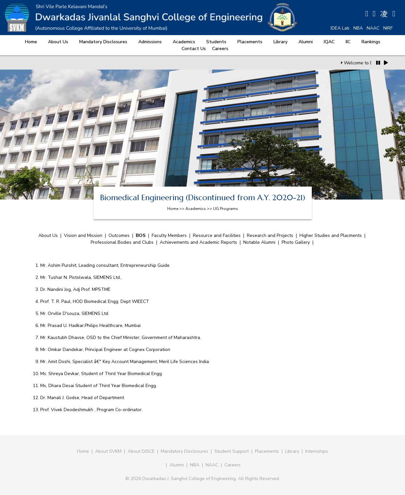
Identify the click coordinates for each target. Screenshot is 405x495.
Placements (249, 42)
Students (216, 42)
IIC (348, 42)
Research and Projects (270, 235)
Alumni (305, 42)
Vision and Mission (83, 235)
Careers (220, 49)
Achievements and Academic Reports (198, 242)
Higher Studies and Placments (330, 235)
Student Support (231, 451)
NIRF (388, 28)
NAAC (373, 28)
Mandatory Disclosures (103, 42)
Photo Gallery (296, 242)
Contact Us (194, 49)
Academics (184, 42)
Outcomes (119, 235)
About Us (58, 42)
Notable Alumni (259, 242)
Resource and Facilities (217, 235)
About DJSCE (141, 451)
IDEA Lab (340, 28)
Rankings (370, 42)
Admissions (150, 42)
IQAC (329, 42)
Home (31, 42)
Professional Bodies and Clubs (123, 242)
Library (280, 42)
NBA (358, 28)
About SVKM (109, 451)
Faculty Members (169, 235)
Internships (316, 451)
